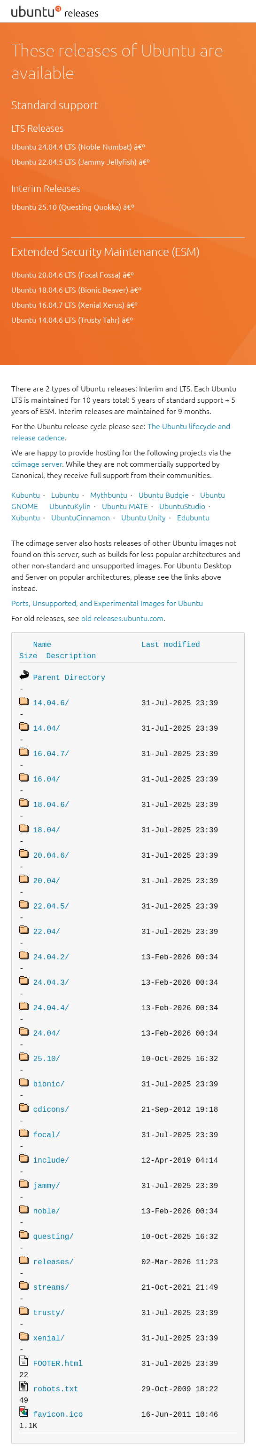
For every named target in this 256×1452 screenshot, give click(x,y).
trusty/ (49, 1288)
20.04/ (47, 872)
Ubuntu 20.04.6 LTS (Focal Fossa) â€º (72, 275)
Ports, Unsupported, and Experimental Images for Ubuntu (107, 603)
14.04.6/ (51, 700)
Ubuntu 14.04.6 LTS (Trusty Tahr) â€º (72, 320)
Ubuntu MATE (125, 506)
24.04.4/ (51, 994)
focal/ (47, 1116)
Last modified (170, 644)
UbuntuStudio (182, 506)
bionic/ (49, 1067)
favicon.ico (58, 1385)
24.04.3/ (51, 970)
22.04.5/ (51, 896)
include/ (51, 1141)
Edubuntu (193, 517)
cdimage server (36, 464)
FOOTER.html (58, 1337)
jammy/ (47, 1165)
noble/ (47, 1190)
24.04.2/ (51, 945)
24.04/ (47, 1018)
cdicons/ (51, 1092)
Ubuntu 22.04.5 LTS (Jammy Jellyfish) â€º (80, 162)
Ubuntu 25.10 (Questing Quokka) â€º (72, 207)
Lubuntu (65, 495)
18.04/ (47, 823)
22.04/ (47, 921)
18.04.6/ (51, 798)
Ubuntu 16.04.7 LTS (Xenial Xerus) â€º (74, 305)
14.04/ (47, 725)
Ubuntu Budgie (164, 495)
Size (28, 655)
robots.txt (55, 1361)
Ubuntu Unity (143, 517)
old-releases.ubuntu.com (122, 618)
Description (71, 655)
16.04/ (47, 774)
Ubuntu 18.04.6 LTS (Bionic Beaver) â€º (76, 290)
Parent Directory (69, 676)
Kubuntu (25, 495)
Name (42, 644)
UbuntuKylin (70, 506)
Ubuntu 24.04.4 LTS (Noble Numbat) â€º (78, 147)
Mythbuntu (108, 495)
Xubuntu (25, 517)
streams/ (51, 1263)
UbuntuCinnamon (80, 517)
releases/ (53, 1239)
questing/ (53, 1214)
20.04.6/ (51, 847)
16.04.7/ (51, 749)
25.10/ (47, 1043)
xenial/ (49, 1312)
